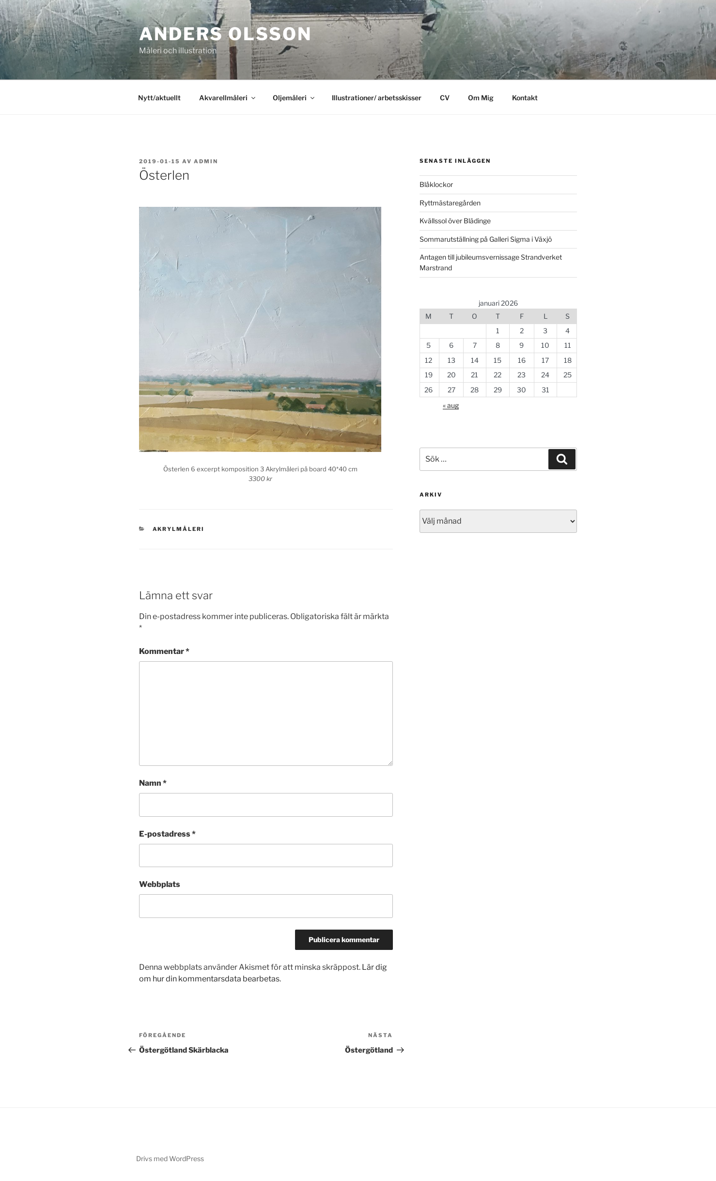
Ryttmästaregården (450, 203)
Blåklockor (436, 184)
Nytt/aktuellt (159, 97)
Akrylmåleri (179, 529)
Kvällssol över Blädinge (455, 221)
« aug (451, 405)
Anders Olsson (225, 34)
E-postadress (167, 834)
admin (206, 161)
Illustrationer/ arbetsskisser (376, 97)
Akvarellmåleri (228, 97)
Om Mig (481, 97)
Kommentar (164, 651)
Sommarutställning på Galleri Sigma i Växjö (486, 239)
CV (445, 97)
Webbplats (159, 884)
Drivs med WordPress (170, 1158)
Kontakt (525, 97)
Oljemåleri (294, 97)
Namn (153, 783)
